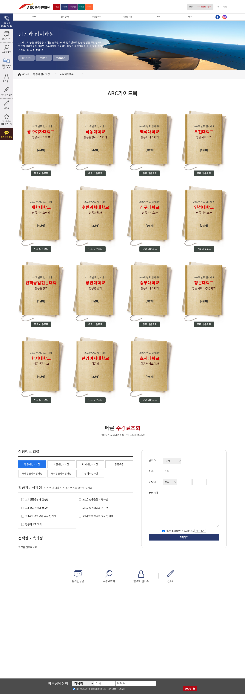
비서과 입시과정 (127, 17)
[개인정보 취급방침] (116, 688)
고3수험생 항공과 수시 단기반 (40, 516)
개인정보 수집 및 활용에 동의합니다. (91, 688)
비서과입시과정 (90, 464)
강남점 (59, 6)
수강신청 (43, 57)
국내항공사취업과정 (32, 473)
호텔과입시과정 (61, 464)
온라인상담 (26, 57)
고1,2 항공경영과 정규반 (95, 508)
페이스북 (217, 17)
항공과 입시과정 (65, 17)
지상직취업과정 (90, 473)
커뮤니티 (190, 17)
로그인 (212, 6)
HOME (25, 74)
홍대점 (72, 6)
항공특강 (119, 464)
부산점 (113, 6)
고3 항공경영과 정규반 (36, 508)
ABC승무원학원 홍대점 (34, 5)
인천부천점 (86, 6)
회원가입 (223, 6)
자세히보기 (200, 530)
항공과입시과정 (32, 464)
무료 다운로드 (41, 173)
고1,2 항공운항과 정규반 (95, 499)
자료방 (158, 17)
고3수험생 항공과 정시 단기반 (97, 516)
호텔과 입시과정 (96, 17)
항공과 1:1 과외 (33, 524)
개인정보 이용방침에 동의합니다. (179, 530)
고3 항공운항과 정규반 (36, 499)
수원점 (101, 6)
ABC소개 (34, 17)
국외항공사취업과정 (61, 473)
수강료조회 (60, 57)
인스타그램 (224, 17)
